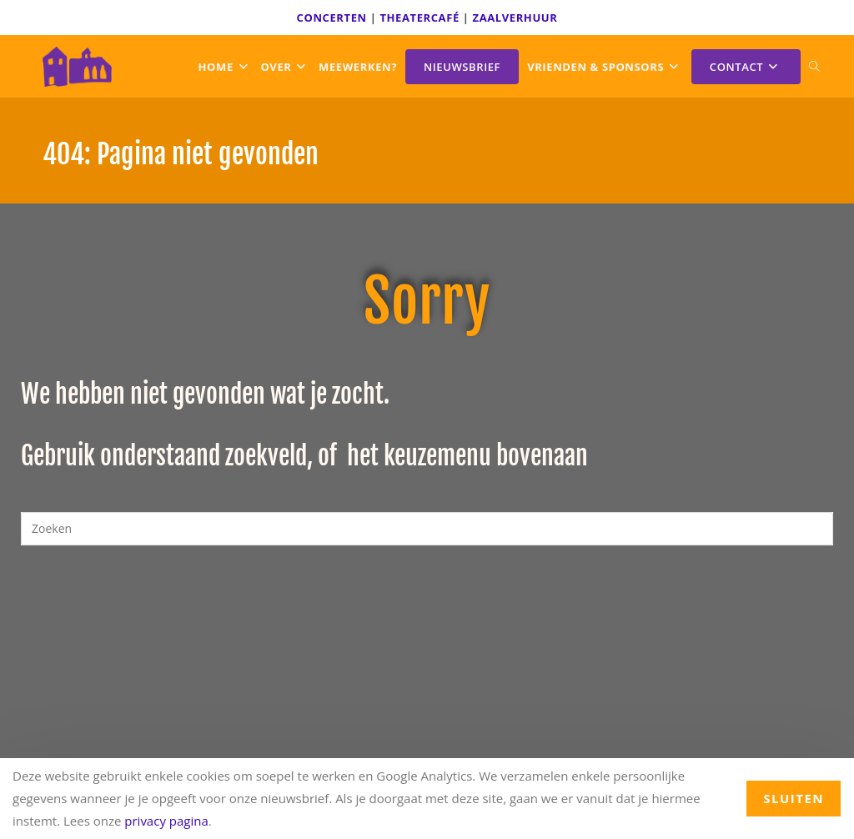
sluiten (793, 798)
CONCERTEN (332, 17)
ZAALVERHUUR (515, 17)
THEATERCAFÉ (419, 17)
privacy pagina (166, 820)
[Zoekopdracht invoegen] (427, 528)
